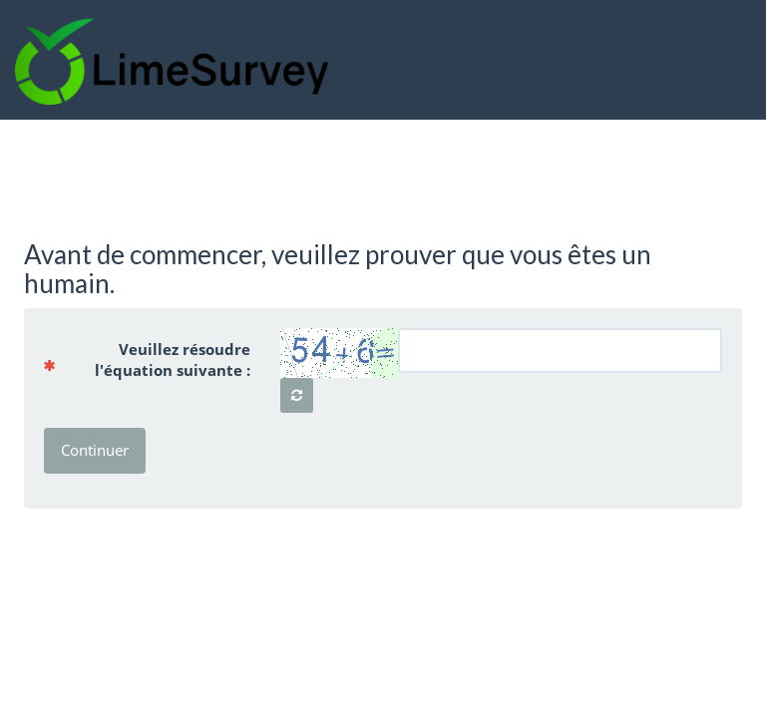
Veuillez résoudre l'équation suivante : (154, 359)
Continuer (95, 450)
